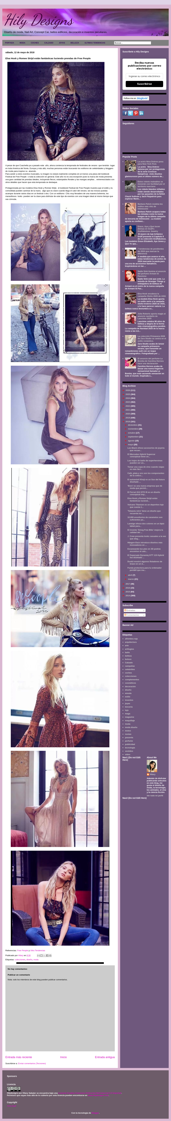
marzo (131, 579)
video (127, 754)
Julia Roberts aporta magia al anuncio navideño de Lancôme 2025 (151, 316)
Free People (23, 950)
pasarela (129, 737)
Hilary (152, 774)
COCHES (35, 43)
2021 (128, 410)
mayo (131, 444)
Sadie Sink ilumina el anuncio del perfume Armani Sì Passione (152, 273)
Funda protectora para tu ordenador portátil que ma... (144, 569)
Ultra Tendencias (37, 950)
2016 (128, 588)
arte (127, 645)
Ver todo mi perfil (155, 795)
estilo (127, 697)
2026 (128, 390)
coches (128, 673)
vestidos (129, 751)
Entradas (129, 610)
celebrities (130, 669)
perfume (129, 741)
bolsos (128, 659)
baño (127, 652)
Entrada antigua (105, 1057)
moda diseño (131, 727)
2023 (128, 402)
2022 (128, 406)
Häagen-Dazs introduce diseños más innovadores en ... (144, 543)
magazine (129, 717)
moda (36, 959)
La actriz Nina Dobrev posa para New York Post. (150, 162)
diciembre (133, 425)
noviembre (133, 429)
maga (127, 713)
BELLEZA (75, 43)
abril (130, 575)
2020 (128, 414)
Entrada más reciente (18, 1057)
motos (128, 731)
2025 (128, 394)
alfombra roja (131, 639)
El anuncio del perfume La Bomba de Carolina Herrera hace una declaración (150, 360)
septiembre (133, 437)
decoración (130, 686)
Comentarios (131, 615)
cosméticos (130, 683)
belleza (128, 656)
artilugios (129, 649)
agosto (131, 441)
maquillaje (130, 720)
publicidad (130, 744)
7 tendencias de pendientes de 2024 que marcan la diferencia (151, 251)
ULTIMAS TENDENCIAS (95, 43)
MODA (22, 43)
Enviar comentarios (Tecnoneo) (32, 1063)
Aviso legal (11, 1106)
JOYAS (62, 43)
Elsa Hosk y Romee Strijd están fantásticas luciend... (142, 499)
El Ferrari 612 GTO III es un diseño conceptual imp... (143, 493)
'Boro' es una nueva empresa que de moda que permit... (144, 487)
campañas (130, 666)
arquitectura (130, 642)
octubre (132, 433)
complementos (132, 679)
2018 (128, 421)
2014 (128, 595)
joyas (127, 703)
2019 (128, 418)
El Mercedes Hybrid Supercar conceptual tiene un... (141, 455)
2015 (128, 592)
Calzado (129, 662)
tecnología (130, 748)
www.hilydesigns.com (98, 1095)
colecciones (20, 959)
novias (128, 734)
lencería (128, 707)
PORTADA (9, 43)
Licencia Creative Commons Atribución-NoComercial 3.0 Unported (89, 1093)
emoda (128, 693)
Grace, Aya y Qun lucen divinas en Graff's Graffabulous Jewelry (149, 228)
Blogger (95, 1113)
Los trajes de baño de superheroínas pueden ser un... (144, 461)
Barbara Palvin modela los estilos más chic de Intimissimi (150, 206)
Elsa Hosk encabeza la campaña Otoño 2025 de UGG (152, 295)
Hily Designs (38, 19)
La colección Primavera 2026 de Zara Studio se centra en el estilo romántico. (152, 338)
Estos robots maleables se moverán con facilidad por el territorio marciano (151, 184)
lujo (126, 710)
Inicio (63, 1057)
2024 (128, 398)
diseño (29, 959)
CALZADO (48, 43)
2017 (128, 584)
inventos (129, 700)
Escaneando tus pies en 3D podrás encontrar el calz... (144, 550)
